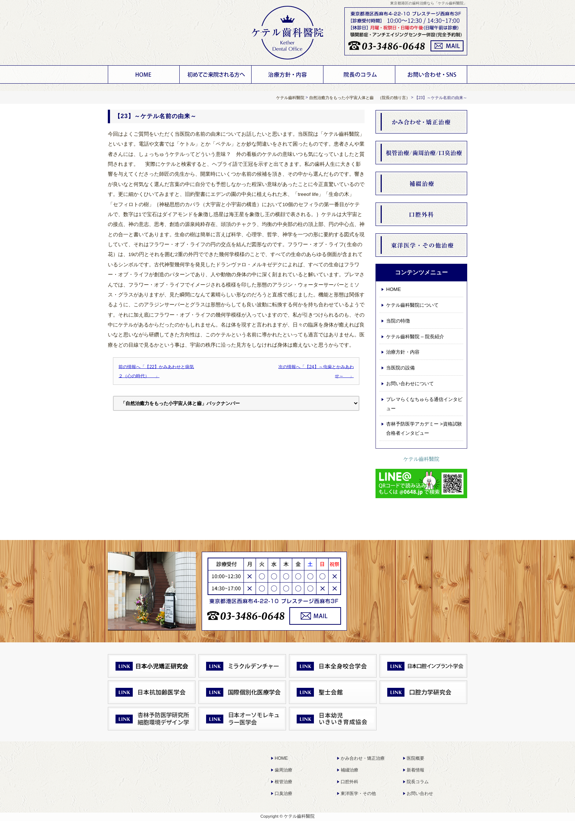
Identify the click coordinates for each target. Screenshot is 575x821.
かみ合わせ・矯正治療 (363, 758)
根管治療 (283, 781)
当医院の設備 (400, 368)
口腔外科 (349, 781)
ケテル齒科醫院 (421, 459)
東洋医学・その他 (358, 793)
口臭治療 (283, 793)
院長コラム (418, 781)
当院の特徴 (398, 321)
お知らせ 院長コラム (359, 74)
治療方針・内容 (287, 74)
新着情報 (415, 770)
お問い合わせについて (431, 74)
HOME (144, 74)
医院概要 (415, 758)
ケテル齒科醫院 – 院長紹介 (415, 336)
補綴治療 (349, 770)
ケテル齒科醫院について (216, 74)
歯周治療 (283, 770)
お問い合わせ (420, 793)
